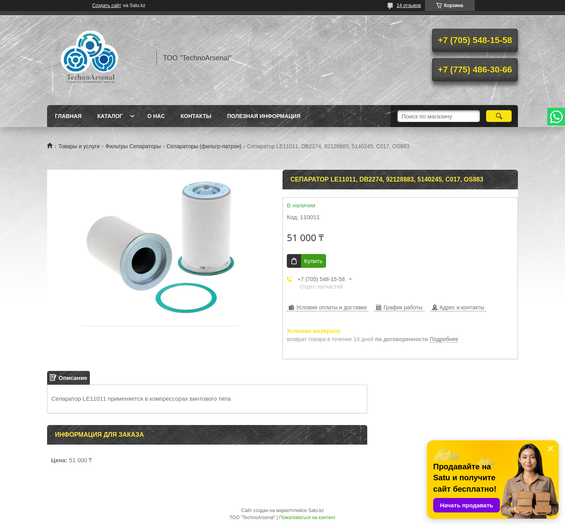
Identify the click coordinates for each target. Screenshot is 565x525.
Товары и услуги (79, 146)
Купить (313, 261)
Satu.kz (316, 510)
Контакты (195, 116)
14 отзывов (409, 5)
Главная (68, 116)
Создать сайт (106, 5)
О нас (156, 116)
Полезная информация (264, 116)
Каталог (110, 116)
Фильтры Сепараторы (133, 146)
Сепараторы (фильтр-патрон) (203, 146)
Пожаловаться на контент (307, 517)
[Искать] (499, 116)
